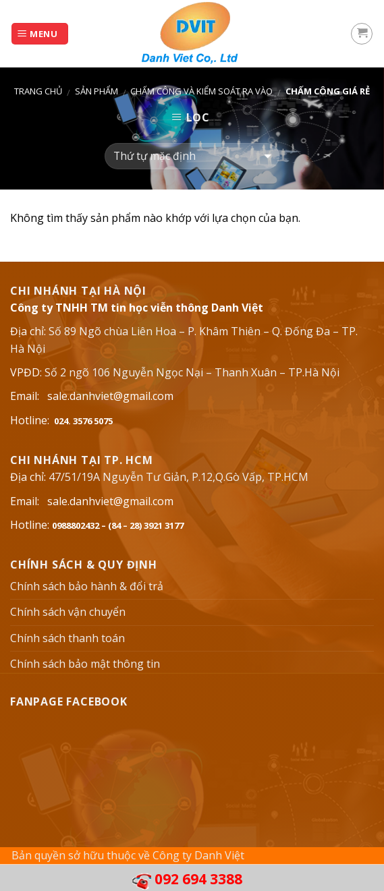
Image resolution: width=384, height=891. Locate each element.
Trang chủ (38, 91)
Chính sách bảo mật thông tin (85, 663)
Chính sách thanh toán (67, 638)
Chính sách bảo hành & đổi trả (86, 586)
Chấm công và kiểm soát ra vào (201, 91)
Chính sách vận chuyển (68, 611)
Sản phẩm (96, 91)
